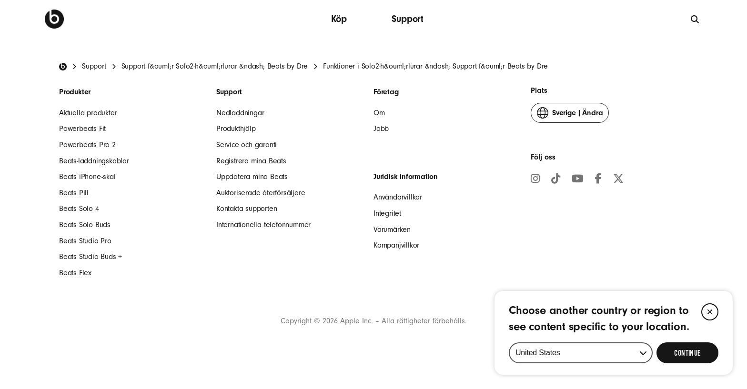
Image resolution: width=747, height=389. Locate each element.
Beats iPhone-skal (87, 176)
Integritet (387, 213)
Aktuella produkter (88, 113)
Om (379, 113)
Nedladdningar (240, 113)
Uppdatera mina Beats (252, 176)
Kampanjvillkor (396, 245)
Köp (338, 18)
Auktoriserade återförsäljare (260, 193)
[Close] (709, 311)
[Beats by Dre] (54, 19)
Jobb (381, 128)
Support (408, 18)
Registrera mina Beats (251, 161)
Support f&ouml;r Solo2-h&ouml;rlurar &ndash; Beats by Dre (214, 66)
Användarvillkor (398, 197)
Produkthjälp (236, 128)
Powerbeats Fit (82, 128)
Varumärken (392, 229)
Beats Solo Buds (85, 224)
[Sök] (695, 18)
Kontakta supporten (246, 208)
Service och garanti (246, 144)
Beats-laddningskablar (94, 161)
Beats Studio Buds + (90, 256)
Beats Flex (75, 273)
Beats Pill (74, 193)
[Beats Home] (63, 66)
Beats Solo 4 (79, 208)
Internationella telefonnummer (263, 224)
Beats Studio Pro (85, 241)
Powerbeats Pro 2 (87, 144)
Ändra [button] (570, 115)
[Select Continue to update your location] (687, 352)
